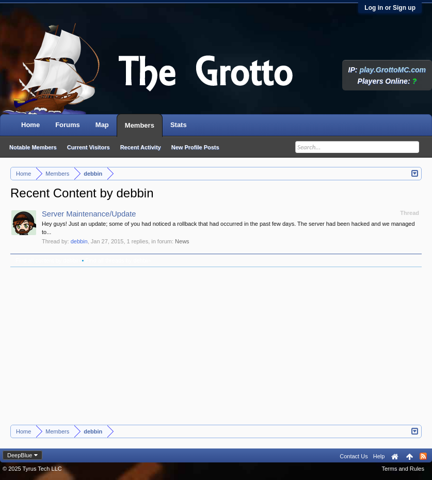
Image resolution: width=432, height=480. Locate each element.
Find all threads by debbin (117, 260)
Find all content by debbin (47, 260)
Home (30, 125)
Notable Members (33, 147)
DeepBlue (19, 455)
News (182, 241)
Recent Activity (140, 147)
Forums (67, 125)
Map (102, 125)
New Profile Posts (195, 147)
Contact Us (353, 456)
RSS (423, 456)
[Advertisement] (216, 347)
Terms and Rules (402, 469)
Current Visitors (88, 147)
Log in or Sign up (389, 7)
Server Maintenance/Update (89, 214)
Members (139, 125)
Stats (178, 125)
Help (379, 456)
